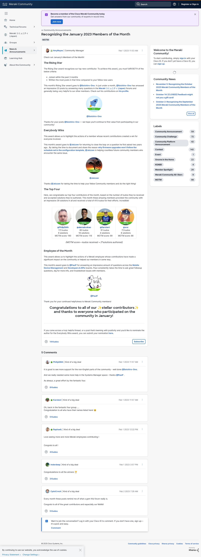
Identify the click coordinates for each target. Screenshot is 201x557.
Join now (56, 21)
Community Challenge (166, 136)
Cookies (179, 544)
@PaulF (73, 265)
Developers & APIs (76, 268)
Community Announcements (56, 30)
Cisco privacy (154, 544)
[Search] (153, 4)
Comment (56, 528)
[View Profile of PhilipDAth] (58, 362)
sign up (161, 64)
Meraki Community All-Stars (168, 174)
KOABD (158, 164)
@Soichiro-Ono (87, 85)
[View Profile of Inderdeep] (55, 464)
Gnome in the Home (164, 159)
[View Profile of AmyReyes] (58, 50)
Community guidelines (137, 544)
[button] (142, 50)
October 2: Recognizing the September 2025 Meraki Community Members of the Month (175, 105)
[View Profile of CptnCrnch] (56, 491)
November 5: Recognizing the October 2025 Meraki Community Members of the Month (175, 87)
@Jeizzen (74, 144)
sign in (183, 58)
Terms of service (192, 544)
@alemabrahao (84, 227)
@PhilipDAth (63, 227)
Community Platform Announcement (165, 143)
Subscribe (139, 341)
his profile (123, 91)
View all (191, 114)
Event (158, 154)
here (111, 333)
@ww (125, 227)
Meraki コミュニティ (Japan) (112, 88)
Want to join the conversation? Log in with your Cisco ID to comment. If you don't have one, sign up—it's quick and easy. (97, 522)
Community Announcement (168, 131)
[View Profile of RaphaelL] (57, 429)
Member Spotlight (163, 169)
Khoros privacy (168, 544)
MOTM (45, 39)
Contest (159, 149)
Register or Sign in (190, 4)
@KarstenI (105, 227)
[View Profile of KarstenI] (57, 400)
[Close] (80, 552)
